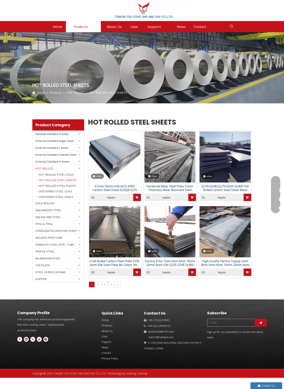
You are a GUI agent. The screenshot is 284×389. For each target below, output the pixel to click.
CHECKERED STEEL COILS (55, 191)
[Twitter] (32, 339)
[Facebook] (19, 339)
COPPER (41, 279)
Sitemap (142, 373)
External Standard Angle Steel (54, 141)
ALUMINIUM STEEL (47, 258)
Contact (106, 353)
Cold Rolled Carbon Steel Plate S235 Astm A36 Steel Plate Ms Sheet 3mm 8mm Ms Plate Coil (115, 263)
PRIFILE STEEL (45, 251)
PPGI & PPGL (44, 224)
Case (105, 336)
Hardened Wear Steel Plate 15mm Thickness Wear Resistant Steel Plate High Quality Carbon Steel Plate (169, 188)
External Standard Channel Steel (55, 154)
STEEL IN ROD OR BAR (50, 272)
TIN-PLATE (42, 265)
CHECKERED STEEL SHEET (55, 197)
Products (107, 325)
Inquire (102, 197)
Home (105, 320)
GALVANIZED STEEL (48, 210)
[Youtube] (39, 339)
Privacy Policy (110, 358)
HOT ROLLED (44, 168)
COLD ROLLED (44, 203)
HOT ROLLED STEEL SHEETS (57, 180)
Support (106, 342)
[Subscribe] (261, 323)
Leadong (131, 373)
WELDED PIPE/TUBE (49, 237)
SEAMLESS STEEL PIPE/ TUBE (54, 244)
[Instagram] (45, 339)
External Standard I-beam (51, 148)
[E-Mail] (230, 322)
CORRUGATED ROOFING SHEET (56, 231)
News (105, 347)
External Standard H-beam (52, 161)
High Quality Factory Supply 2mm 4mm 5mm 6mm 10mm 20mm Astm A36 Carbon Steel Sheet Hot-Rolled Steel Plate (225, 263)
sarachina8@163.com (161, 331)
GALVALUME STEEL (47, 217)
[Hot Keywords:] (231, 26)
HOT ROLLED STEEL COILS (56, 174)
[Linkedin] (26, 339)
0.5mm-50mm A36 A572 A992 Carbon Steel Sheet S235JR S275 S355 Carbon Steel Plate (114, 188)
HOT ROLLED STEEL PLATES (57, 186)
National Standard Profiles (52, 134)
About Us (107, 331)
